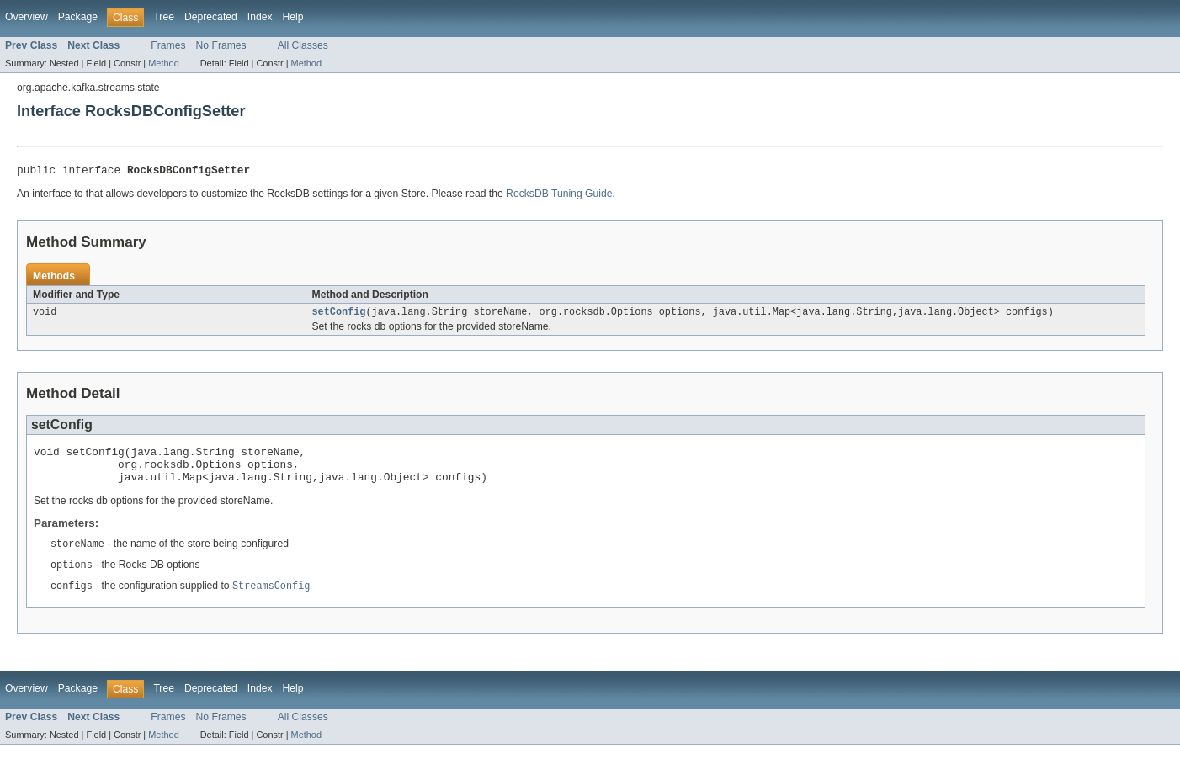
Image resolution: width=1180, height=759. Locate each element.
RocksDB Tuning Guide (559, 196)
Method (163, 63)
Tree (163, 17)
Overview (26, 17)
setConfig (339, 315)
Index (260, 17)
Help (293, 17)
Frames (168, 45)
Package (78, 17)
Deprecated (210, 17)
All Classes (303, 45)
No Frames (221, 45)
